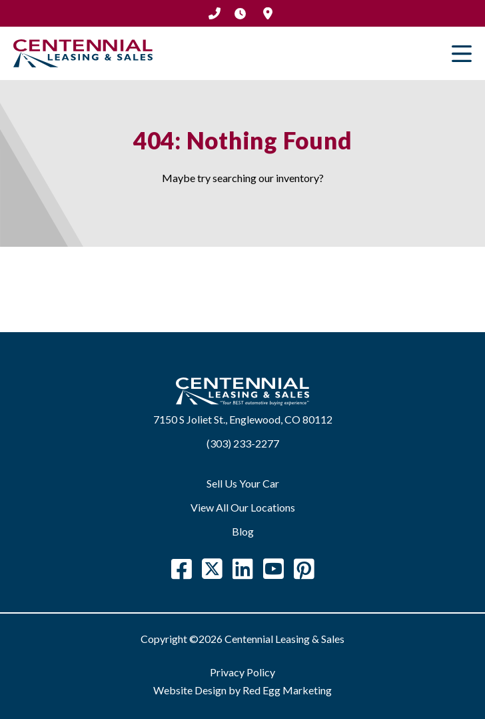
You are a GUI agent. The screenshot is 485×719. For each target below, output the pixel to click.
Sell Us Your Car (243, 483)
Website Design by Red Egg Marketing (242, 690)
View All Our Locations (243, 507)
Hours (239, 13)
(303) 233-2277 (215, 13)
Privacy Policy (242, 672)
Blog (243, 531)
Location (267, 13)
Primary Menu (462, 53)
